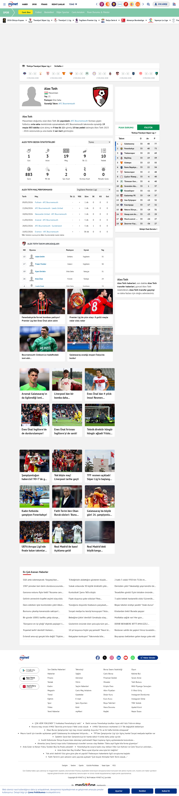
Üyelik (81, 765)
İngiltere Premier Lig (86, 20)
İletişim (65, 765)
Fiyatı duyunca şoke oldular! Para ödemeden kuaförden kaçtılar (84, 598)
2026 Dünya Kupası (13, 20)
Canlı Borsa (108, 673)
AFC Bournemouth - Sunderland (48, 226)
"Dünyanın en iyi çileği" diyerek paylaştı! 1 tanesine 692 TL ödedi (43, 623)
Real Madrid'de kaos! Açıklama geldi (66, 548)
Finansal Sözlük (110, 678)
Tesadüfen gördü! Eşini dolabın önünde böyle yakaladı (133, 592)
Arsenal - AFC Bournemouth (46, 220)
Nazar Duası (136, 711)
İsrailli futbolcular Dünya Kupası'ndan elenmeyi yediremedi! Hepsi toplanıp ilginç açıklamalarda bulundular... (88, 740)
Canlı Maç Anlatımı (83, 690)
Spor (49, 703)
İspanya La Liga (158, 20)
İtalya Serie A (109, 20)
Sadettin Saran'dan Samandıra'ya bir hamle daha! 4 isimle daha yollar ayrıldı (88, 736)
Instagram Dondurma (140, 694)
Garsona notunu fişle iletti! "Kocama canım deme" (43, 592)
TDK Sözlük (136, 703)
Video (50, 707)
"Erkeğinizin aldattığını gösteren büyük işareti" (87, 579)
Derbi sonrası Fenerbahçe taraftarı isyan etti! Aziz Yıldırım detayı (113, 723)
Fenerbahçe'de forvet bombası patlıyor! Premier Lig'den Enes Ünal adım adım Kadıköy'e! (41, 319)
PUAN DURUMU (126, 127)
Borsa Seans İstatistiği (112, 669)
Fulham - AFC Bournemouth (46, 202)
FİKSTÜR (148, 127)
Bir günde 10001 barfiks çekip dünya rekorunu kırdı (40, 617)
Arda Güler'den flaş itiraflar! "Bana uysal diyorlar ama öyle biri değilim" (87, 750)
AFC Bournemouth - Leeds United (49, 208)
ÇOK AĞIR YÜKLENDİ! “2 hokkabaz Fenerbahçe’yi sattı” (58, 723)
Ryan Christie (40, 271)
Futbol (39, 12)
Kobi (77, 707)
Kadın (50, 686)
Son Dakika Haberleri (56, 669)
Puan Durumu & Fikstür (98, 12)
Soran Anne (136, 678)
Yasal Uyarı (106, 765)
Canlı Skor (26, 12)
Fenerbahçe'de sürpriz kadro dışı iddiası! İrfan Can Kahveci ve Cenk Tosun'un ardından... (115, 747)
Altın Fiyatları (109, 690)
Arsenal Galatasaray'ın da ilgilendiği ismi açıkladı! (34, 396)
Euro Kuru (107, 699)
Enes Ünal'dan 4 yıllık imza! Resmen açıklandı (99, 396)
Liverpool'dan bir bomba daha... (64, 395)
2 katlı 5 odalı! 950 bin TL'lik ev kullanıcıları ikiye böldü (130, 579)
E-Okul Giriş (136, 690)
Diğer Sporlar (63, 12)
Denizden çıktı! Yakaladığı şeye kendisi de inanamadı (134, 586)
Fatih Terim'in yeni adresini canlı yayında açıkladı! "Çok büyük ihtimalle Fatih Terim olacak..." (87, 757)
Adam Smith (40, 256)
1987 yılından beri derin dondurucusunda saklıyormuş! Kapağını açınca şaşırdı (43, 586)
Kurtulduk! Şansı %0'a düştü (82, 592)
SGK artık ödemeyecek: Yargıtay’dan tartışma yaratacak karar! (40, 579)
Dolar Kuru (108, 694)
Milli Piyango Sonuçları (141, 686)
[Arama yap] (148, 4)
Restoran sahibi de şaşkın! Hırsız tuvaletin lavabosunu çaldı (134, 630)
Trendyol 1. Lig (62, 20)
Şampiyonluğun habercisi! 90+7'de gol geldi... (34, 477)
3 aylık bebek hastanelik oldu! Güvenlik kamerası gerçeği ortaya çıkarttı (134, 598)
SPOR (6, 12)
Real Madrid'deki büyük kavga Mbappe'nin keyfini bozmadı (97, 548)
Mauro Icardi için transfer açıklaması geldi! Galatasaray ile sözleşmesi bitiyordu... (55, 733)
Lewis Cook (39, 286)
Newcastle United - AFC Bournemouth (51, 214)
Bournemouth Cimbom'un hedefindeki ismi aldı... (40, 356)
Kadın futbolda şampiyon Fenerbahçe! (34, 512)
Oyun (133, 669)
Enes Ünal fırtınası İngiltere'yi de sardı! (65, 431)
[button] (4, 4)
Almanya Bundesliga (132, 20)
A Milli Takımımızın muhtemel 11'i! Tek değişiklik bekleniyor (118, 726)
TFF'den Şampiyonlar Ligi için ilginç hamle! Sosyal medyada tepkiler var (124, 733)
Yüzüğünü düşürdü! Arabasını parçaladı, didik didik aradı (88, 605)
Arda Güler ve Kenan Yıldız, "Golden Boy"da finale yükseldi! (48, 747)
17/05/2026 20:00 (33, 78)
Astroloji (79, 678)
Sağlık (78, 673)
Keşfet (106, 711)
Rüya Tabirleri (109, 703)
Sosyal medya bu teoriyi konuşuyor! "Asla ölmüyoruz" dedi (88, 611)
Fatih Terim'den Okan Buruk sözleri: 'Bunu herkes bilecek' (66, 513)
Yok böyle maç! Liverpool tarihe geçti (66, 477)
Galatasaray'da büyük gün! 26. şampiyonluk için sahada (99, 513)
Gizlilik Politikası (92, 765)
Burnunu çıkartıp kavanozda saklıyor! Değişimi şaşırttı (40, 611)
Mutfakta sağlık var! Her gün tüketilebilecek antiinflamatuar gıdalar (133, 617)
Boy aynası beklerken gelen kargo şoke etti (135, 636)
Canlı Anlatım (78, 12)
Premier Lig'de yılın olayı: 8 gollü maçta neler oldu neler (89, 319)
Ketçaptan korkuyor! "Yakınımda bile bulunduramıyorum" (86, 636)
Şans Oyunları (81, 703)
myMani (79, 711)
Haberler (51, 673)
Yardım (73, 765)
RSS (114, 765)
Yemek (50, 682)
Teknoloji (79, 669)
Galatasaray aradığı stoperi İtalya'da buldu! (87, 356)
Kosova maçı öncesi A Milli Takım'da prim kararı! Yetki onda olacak (60, 726)
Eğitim (50, 699)
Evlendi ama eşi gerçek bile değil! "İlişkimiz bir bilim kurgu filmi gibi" (43, 636)
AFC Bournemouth (67, 103)
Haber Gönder (147, 657)
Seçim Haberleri (82, 686)
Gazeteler (79, 694)
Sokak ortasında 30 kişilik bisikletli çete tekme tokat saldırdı (88, 586)
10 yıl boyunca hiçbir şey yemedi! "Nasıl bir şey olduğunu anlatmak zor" (89, 630)
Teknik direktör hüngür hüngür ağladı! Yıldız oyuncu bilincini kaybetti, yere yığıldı (100, 431)
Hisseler (106, 682)
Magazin (51, 690)
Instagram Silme (138, 699)
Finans (50, 678)
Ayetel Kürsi (136, 707)
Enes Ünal (39, 279)
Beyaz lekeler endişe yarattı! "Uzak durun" (134, 604)
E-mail (78, 699)
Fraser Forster (40, 264)
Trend (50, 694)
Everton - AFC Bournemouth (47, 231)
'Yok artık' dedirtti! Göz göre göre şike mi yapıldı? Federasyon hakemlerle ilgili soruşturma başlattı (88, 753)
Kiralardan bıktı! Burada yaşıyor (129, 611)
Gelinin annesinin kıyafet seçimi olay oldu (43, 598)
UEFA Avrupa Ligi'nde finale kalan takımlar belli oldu (34, 548)
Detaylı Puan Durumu (148, 229)
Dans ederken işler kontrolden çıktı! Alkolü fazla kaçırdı (43, 605)
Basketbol (49, 12)
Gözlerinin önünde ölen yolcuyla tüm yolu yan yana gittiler (89, 623)
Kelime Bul (136, 673)
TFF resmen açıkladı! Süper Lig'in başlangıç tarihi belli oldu (99, 477)
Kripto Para (108, 686)
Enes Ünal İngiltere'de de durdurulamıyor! (34, 431)
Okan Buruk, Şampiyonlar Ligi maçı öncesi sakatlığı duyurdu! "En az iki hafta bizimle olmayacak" (88, 730)
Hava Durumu (109, 707)
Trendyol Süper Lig (39, 20)
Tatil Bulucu (136, 682)
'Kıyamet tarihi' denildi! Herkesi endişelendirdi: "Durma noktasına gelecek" (43, 630)
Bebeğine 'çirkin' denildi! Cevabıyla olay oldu (87, 617)
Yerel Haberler (54, 711)
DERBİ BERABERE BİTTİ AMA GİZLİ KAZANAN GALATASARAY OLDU (131, 623)
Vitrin (78, 682)
